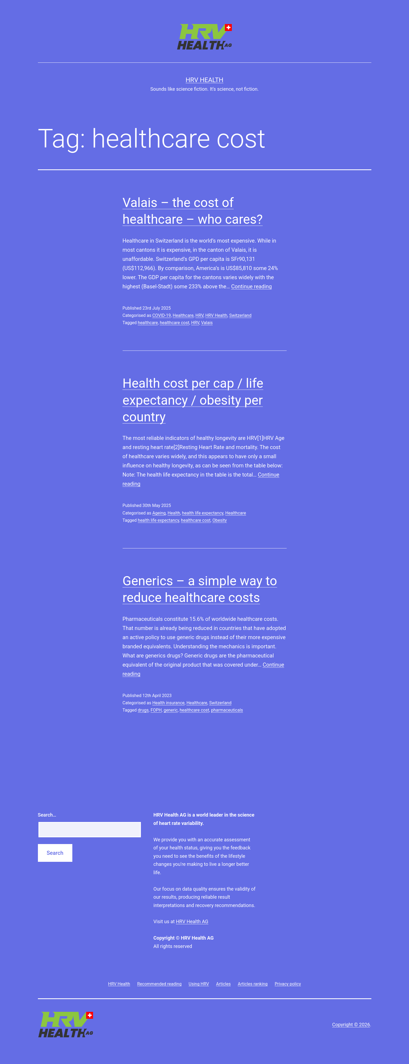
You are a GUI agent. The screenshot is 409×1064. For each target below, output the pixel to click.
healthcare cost (174, 322)
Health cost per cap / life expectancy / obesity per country (193, 400)
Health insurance (168, 702)
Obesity (219, 520)
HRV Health (204, 80)
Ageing (159, 513)
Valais (207, 322)
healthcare (148, 322)
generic (170, 710)
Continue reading (251, 286)
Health (174, 513)
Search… (47, 815)
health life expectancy (202, 513)
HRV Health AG (192, 921)
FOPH (156, 710)
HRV (199, 315)
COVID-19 (161, 315)
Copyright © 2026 (351, 1024)
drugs (143, 710)
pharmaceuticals (227, 710)
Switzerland (240, 315)
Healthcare (183, 315)
